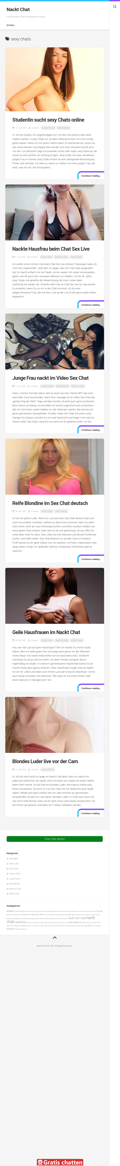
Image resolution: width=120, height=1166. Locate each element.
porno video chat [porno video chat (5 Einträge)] (41, 922)
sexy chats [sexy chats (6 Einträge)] (88, 926)
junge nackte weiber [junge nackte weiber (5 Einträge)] (36, 918)
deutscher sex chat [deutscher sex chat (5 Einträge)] (66, 911)
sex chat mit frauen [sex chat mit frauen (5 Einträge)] (37, 926)
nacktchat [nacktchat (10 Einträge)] (20, 922)
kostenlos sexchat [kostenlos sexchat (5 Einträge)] (61, 918)
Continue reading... (91, 175)
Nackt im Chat (61, 257)
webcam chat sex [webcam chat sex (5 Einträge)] (21, 929)
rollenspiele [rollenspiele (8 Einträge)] (73, 922)
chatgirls (35, 128)
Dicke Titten (46, 257)
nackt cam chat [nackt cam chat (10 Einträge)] (77, 918)
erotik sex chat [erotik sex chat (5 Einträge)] (11, 915)
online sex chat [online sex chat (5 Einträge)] (31, 922)
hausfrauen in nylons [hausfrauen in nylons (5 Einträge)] (88, 915)
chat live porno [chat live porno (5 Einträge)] (39, 911)
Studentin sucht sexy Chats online (48, 120)
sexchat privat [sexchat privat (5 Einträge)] (48, 926)
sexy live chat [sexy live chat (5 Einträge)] (96, 926)
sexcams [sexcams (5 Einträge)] (17, 926)
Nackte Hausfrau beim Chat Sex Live (51, 249)
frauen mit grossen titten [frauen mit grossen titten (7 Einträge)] (33, 914)
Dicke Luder (14, 864)
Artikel (10, 25)
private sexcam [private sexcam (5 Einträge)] (52, 922)
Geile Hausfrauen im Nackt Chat (46, 632)
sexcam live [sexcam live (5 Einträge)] (10, 926)
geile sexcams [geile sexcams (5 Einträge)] (76, 915)
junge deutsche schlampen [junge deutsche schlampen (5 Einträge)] (20, 918)
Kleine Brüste (63, 128)
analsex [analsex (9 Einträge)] (11, 911)
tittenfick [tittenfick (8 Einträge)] (11, 929)
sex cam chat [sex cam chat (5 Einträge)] (95, 922)
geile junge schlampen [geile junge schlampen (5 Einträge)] (64, 915)
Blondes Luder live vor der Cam (45, 761)
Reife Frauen (76, 257)
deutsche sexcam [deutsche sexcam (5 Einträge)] (90, 911)
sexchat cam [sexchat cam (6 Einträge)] (25, 926)
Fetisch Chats (14, 874)
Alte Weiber (13, 859)
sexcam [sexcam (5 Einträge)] (88, 922)
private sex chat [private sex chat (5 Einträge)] (62, 922)
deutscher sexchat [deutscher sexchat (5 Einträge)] (78, 911)
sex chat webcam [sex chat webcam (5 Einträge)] (59, 926)
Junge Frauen (48, 128)
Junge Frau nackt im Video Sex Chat (50, 378)
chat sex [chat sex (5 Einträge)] (47, 911)
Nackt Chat (18, 9)
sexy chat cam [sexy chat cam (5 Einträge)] (79, 926)
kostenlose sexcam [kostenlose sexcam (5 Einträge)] (49, 918)
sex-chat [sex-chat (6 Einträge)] (82, 922)
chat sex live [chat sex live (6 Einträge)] (54, 911)
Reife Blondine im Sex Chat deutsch (50, 503)
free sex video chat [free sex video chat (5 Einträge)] (50, 915)
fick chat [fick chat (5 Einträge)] (19, 915)
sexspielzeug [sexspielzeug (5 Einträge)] (69, 926)
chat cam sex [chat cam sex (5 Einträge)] (29, 911)
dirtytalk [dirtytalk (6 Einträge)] (99, 911)
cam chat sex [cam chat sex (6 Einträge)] (20, 911)
